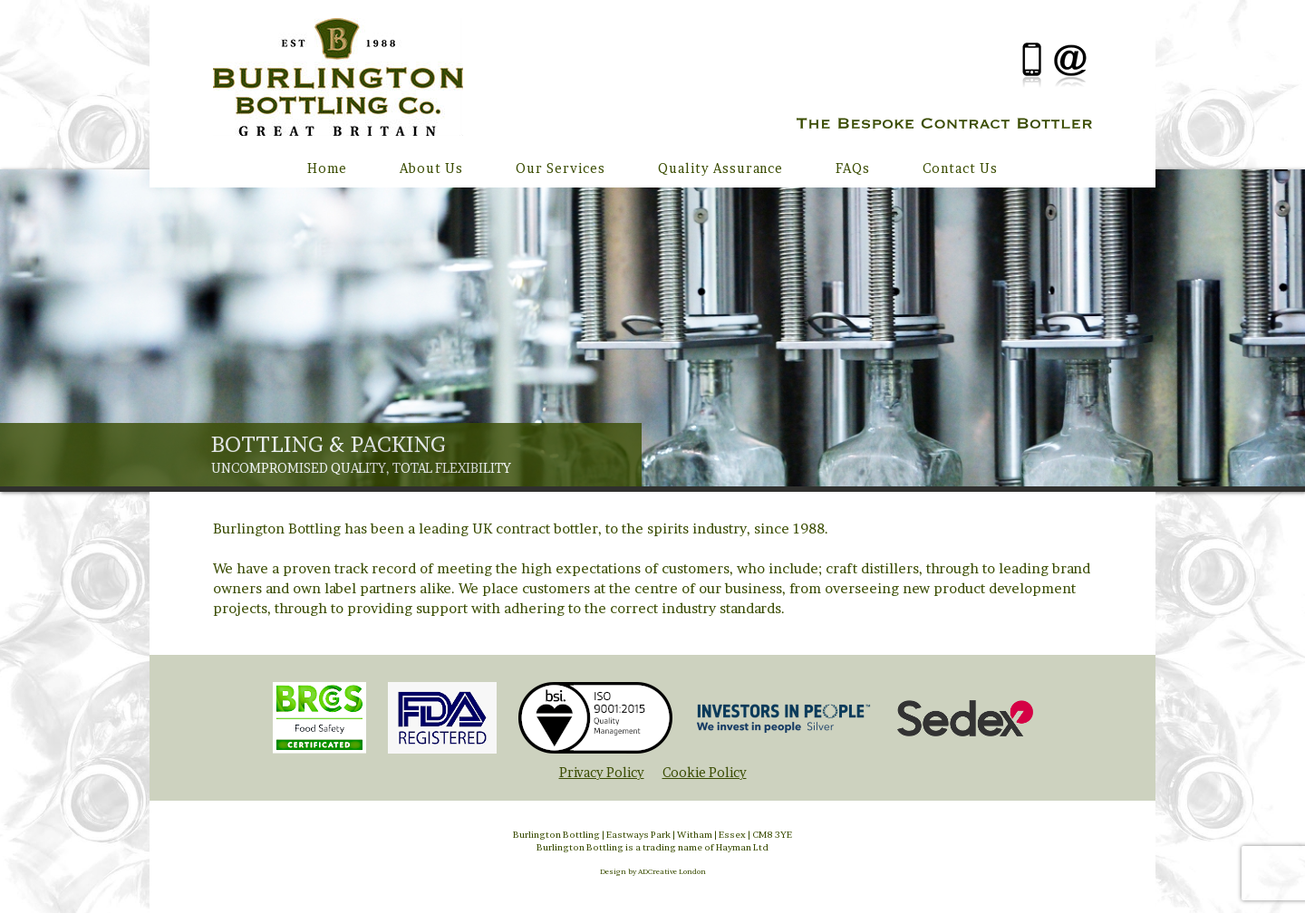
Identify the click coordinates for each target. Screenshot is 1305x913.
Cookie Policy (704, 772)
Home (327, 168)
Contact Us (960, 168)
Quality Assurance (720, 168)
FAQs (853, 168)
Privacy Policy (601, 772)
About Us (431, 168)
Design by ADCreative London (653, 871)
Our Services (560, 168)
